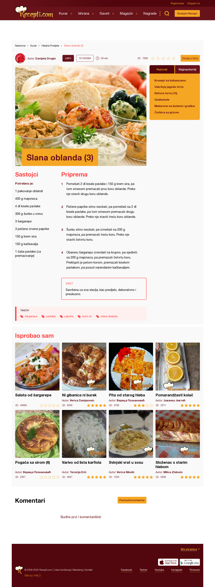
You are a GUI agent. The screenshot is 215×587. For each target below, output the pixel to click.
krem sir (87, 316)
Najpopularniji (187, 69)
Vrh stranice (189, 549)
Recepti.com (34, 12)
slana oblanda (109, 316)
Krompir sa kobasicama (170, 80)
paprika (68, 316)
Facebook (126, 570)
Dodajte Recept (187, 13)
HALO (37, 575)
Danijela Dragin (45, 58)
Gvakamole (162, 99)
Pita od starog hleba (131, 375)
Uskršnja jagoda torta (169, 86)
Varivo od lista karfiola (84, 444)
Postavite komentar (132, 500)
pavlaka (50, 316)
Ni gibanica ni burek (84, 375)
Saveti (104, 13)
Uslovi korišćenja (62, 569)
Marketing (78, 569)
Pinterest (195, 570)
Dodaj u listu (190, 58)
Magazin (126, 13)
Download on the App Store (168, 562)
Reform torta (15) (166, 93)
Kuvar (63, 13)
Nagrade (150, 13)
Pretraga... (166, 13)
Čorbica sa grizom (167, 112)
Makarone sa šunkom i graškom (175, 105)
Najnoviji (162, 69)
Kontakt (89, 569)
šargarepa (31, 316)
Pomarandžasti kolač (178, 375)
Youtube (159, 570)
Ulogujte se (193, 3)
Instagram (176, 570)
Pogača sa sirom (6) (37, 444)
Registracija (177, 3)
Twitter (143, 570)
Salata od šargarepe (37, 375)
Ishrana (83, 13)
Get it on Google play (190, 562)
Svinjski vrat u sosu (131, 444)
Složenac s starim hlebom (178, 444)
